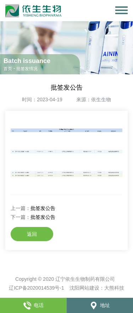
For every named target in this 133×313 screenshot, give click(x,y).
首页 (8, 68)
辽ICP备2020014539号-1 (36, 288)
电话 (33, 305)
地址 (99, 305)
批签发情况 (27, 68)
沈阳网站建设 (84, 288)
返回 (32, 234)
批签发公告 (43, 208)
